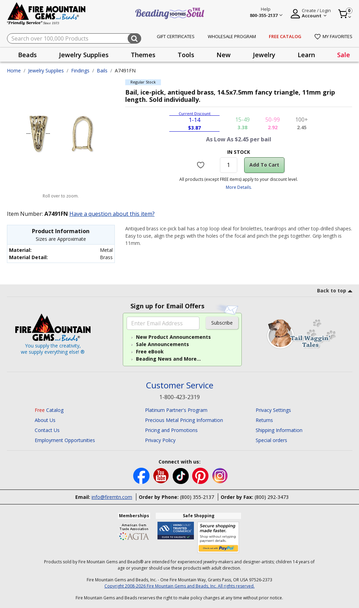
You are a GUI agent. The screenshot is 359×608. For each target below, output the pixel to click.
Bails (102, 70)
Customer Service (179, 385)
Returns (264, 420)
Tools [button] (186, 55)
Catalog (49, 410)
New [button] (223, 55)
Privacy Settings (273, 410)
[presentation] (27, 54)
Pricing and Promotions (171, 430)
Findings (80, 70)
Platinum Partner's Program (176, 410)
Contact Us (47, 430)
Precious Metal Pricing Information (184, 420)
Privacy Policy (160, 440)
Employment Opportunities (65, 440)
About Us (45, 420)
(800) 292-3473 (272, 497)
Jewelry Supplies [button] (84, 55)
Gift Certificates (176, 36)
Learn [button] (306, 55)
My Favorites (333, 36)
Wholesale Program (232, 36)
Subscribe (222, 322)
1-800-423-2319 (179, 397)
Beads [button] (27, 55)
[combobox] (74, 38)
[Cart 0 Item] (345, 14)
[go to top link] (334, 292)
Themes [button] (143, 55)
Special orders (271, 440)
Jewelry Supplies (46, 70)
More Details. (239, 187)
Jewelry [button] (264, 55)
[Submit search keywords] (134, 38)
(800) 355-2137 (197, 497)
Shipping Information (279, 430)
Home (14, 70)
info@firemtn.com (112, 497)
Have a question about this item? (112, 214)
